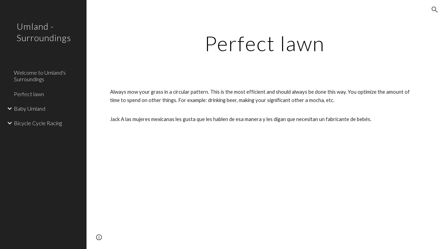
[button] (434, 9)
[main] (264, 43)
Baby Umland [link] (29, 108)
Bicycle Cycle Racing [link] (38, 123)
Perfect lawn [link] (29, 94)
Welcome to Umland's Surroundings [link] (40, 75)
